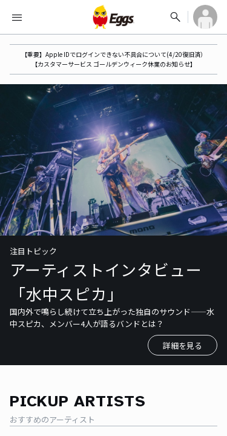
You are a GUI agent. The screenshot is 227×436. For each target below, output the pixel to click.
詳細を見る (182, 345)
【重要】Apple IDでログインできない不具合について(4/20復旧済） (113, 54)
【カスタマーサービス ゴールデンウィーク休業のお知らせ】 (113, 63)
